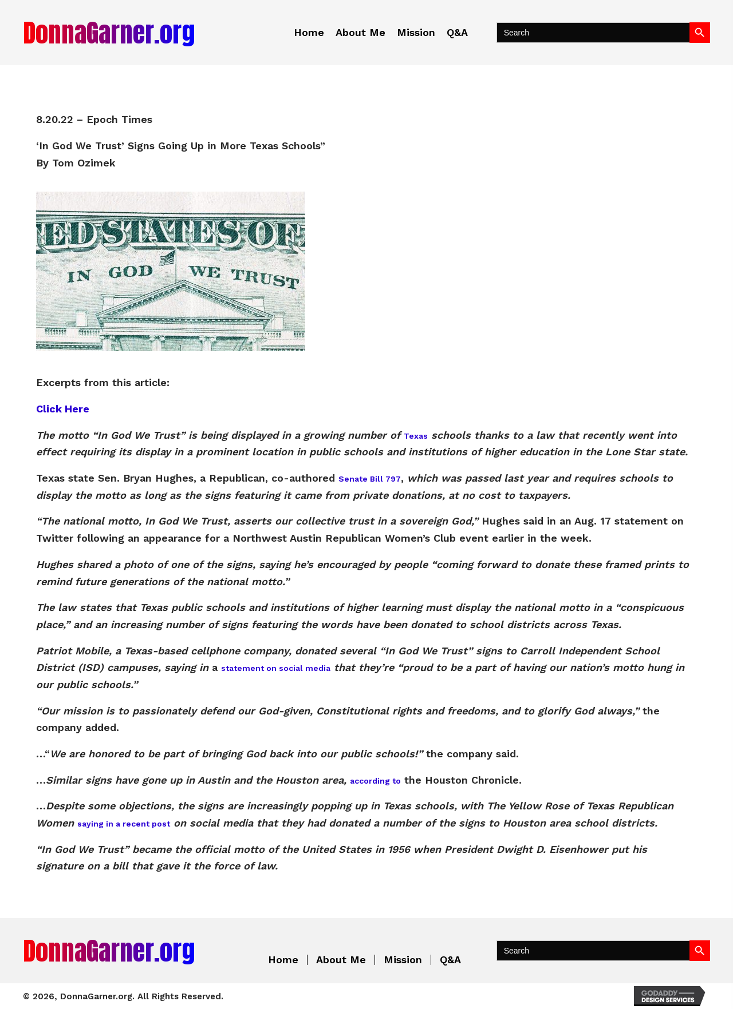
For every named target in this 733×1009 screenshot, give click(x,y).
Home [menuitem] (283, 960)
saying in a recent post (123, 823)
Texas (416, 435)
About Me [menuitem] (341, 960)
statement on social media (275, 668)
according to (375, 780)
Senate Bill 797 (369, 478)
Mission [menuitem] (403, 960)
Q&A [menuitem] (450, 960)
